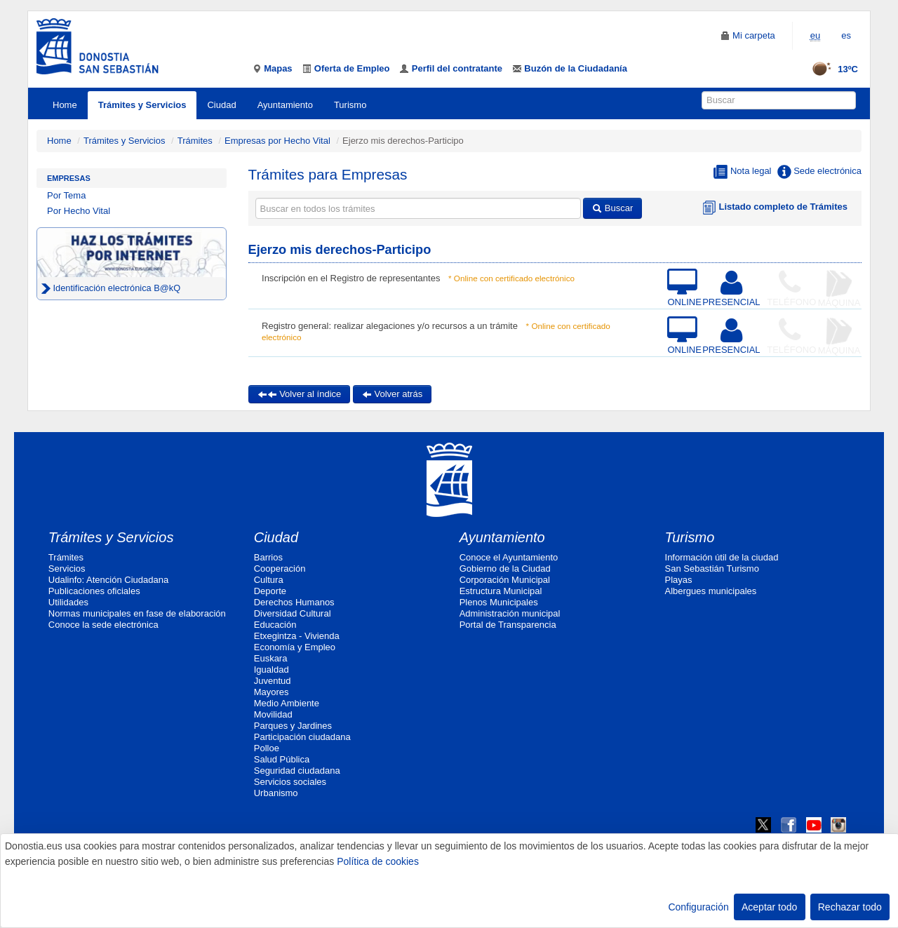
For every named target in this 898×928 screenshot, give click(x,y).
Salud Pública (282, 759)
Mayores (271, 692)
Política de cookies (378, 861)
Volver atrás (392, 394)
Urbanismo (276, 793)
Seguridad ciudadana (297, 770)
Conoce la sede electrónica (103, 624)
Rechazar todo (850, 907)
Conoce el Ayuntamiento (509, 557)
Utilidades (68, 602)
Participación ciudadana (302, 737)
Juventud (272, 680)
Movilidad (273, 714)
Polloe (266, 748)
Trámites (195, 140)
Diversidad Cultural (292, 613)
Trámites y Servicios (142, 105)
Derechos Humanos (294, 602)
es (846, 35)
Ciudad (221, 105)
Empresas (69, 178)
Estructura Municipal (501, 591)
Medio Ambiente (286, 703)
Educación (275, 624)
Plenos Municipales (499, 602)
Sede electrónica (819, 172)
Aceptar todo (769, 907)
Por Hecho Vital (78, 211)
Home (65, 105)
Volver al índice (299, 394)
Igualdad (271, 669)
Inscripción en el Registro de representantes (351, 278)
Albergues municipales (711, 591)
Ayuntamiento (285, 105)
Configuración (698, 907)
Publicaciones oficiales (94, 591)
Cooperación (280, 568)
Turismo (350, 105)
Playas (678, 579)
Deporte (270, 591)
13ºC (830, 69)
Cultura (268, 579)
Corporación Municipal (505, 579)
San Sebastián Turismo (712, 568)
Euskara (271, 658)
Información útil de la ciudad (722, 557)
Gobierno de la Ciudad (505, 568)
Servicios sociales (290, 781)
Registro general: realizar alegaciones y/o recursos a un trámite (390, 326)
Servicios (67, 568)
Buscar (612, 208)
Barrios (268, 557)
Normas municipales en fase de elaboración (137, 613)
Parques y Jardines (293, 725)
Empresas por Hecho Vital (278, 140)
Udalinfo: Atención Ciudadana (108, 579)
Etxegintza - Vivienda (297, 636)
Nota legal (742, 172)
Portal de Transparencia (508, 624)
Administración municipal (510, 613)
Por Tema (66, 195)
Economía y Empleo (294, 647)
